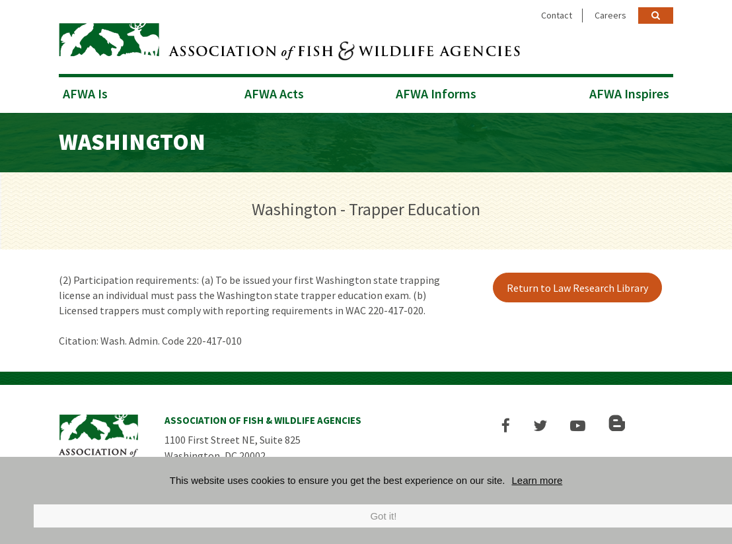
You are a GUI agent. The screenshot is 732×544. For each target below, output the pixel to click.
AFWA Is (85, 93)
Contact (556, 15)
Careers (610, 15)
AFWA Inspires (629, 93)
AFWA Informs (436, 93)
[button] (505, 425)
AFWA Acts (274, 93)
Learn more (537, 480)
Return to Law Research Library (577, 287)
